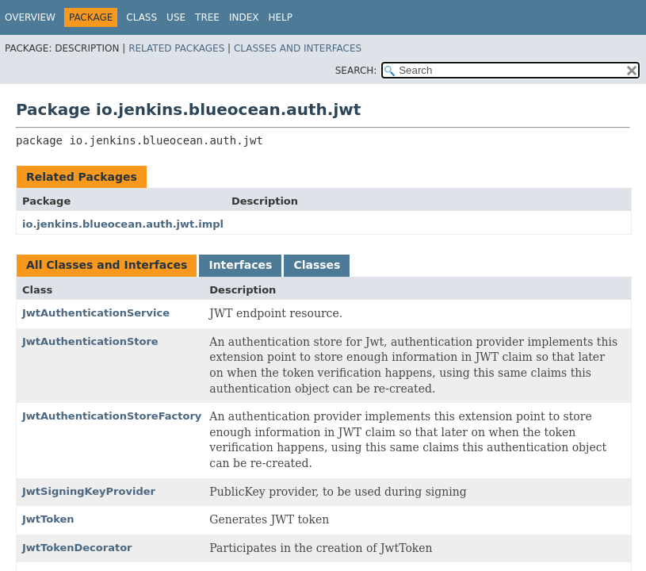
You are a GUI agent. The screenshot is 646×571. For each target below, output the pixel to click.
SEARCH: (356, 70)
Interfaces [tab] (240, 265)
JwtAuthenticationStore (90, 341)
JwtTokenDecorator (77, 548)
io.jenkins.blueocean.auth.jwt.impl (123, 224)
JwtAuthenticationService (96, 313)
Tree (207, 17)
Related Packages (176, 48)
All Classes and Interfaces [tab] (106, 265)
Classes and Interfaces (297, 48)
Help (280, 17)
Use (175, 17)
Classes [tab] (316, 265)
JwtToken (48, 519)
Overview (30, 17)
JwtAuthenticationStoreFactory (111, 416)
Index (244, 17)
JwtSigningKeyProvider (88, 491)
